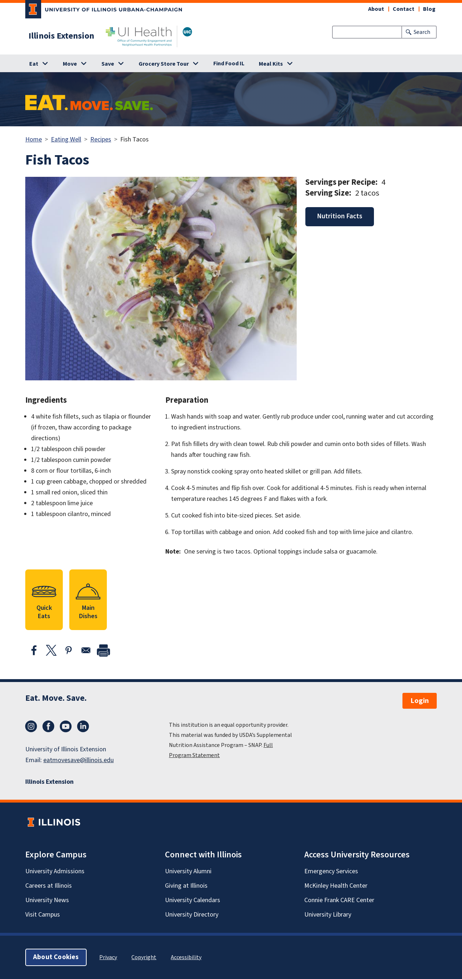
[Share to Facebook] (34, 650)
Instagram (31, 726)
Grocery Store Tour (164, 64)
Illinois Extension (61, 36)
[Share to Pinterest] (68, 650)
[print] (103, 650)
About (376, 9)
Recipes (100, 139)
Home (33, 139)
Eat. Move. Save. (56, 698)
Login (419, 701)
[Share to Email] (86, 650)
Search (422, 32)
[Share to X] (51, 650)
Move (70, 64)
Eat (33, 64)
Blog (429, 9)
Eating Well (66, 139)
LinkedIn (83, 726)
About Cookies (56, 957)
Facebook (48, 726)
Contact (403, 9)
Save (107, 64)
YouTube (66, 726)
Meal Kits (271, 64)
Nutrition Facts (339, 216)
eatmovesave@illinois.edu (78, 760)
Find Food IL (228, 63)
